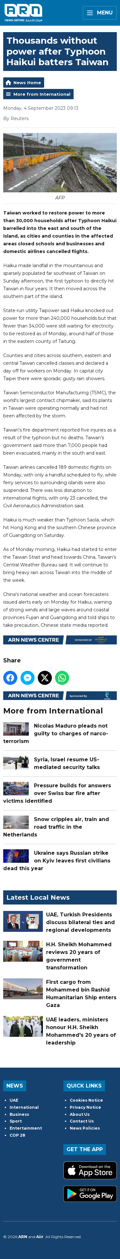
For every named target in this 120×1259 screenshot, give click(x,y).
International (24, 1107)
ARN (22, 1236)
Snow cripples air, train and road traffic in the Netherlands (56, 827)
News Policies (85, 1128)
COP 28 (17, 1135)
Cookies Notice (86, 1100)
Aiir (40, 1236)
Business (19, 1114)
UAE (14, 1100)
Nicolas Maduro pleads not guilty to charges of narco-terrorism (55, 733)
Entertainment (26, 1128)
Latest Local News (38, 897)
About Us (80, 1114)
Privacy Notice (85, 1107)
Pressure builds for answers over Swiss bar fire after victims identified (57, 793)
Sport (16, 1121)
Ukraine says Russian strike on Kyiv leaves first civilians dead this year (56, 860)
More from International (41, 94)
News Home (27, 82)
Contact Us (82, 1121)
